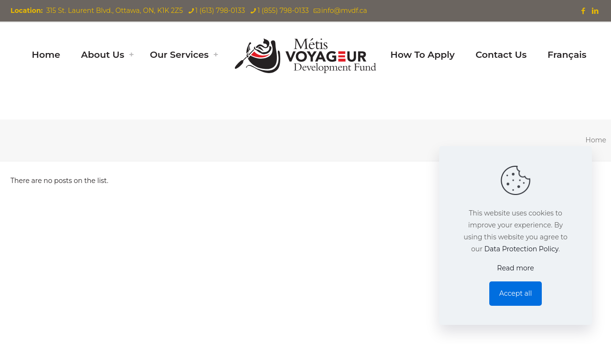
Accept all (515, 293)
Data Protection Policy (521, 249)
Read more (515, 268)
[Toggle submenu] (131, 55)
